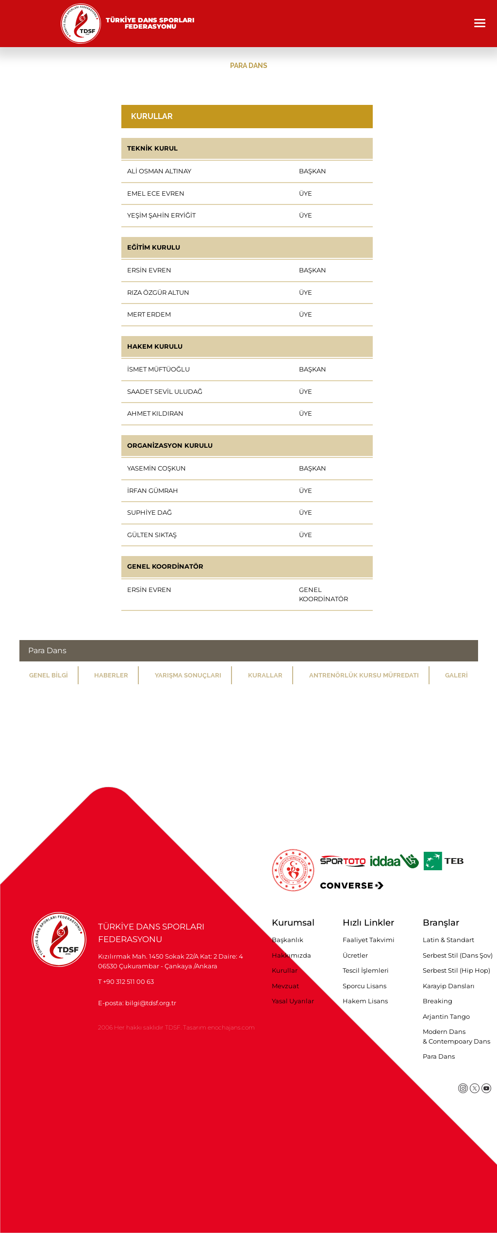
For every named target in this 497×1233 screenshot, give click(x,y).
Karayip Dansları (449, 986)
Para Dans (439, 1056)
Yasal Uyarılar (293, 1001)
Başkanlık (287, 940)
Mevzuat (285, 986)
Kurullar (285, 970)
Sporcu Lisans (364, 986)
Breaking (437, 1001)
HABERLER (111, 675)
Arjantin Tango (446, 1016)
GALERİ (456, 675)
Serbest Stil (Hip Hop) (456, 970)
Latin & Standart (448, 940)
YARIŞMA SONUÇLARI (188, 675)
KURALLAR (265, 675)
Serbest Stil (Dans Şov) (458, 955)
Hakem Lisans (365, 1001)
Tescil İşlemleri (366, 970)
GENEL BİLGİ (48, 675)
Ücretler (355, 955)
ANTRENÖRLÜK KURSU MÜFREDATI (364, 675)
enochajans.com (231, 1027)
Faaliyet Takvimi (369, 940)
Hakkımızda (291, 955)
